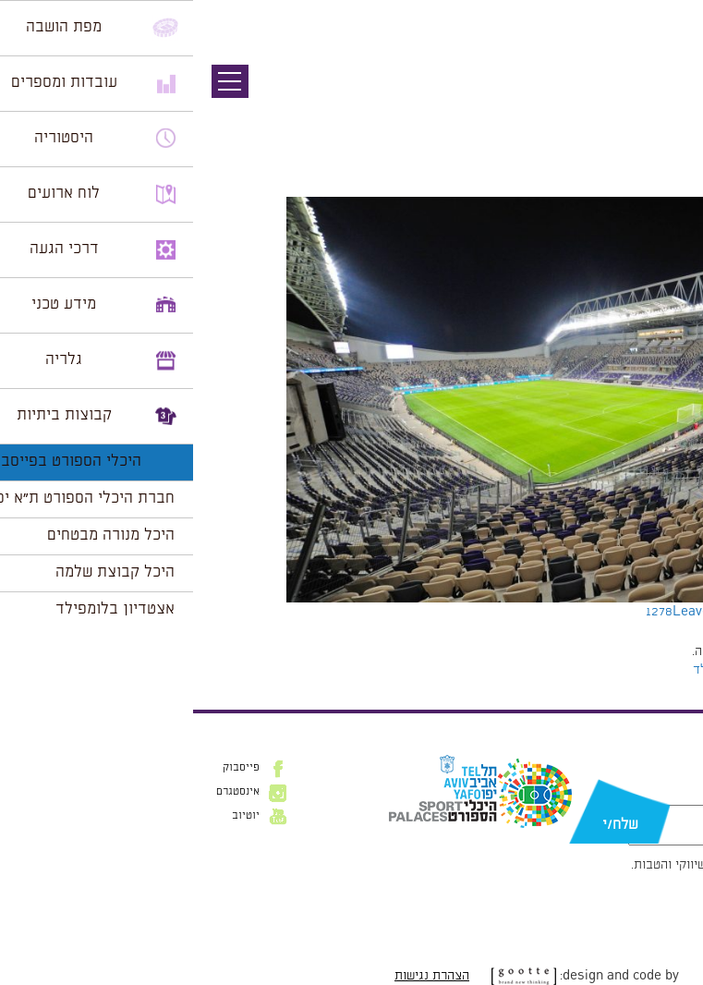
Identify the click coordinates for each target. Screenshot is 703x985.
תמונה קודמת (668, 97)
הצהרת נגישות (238, 975)
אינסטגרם (45, 791)
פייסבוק (48, 767)
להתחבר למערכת (642, 651)
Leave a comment (533, 611)
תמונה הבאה (670, 115)
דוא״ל (667, 795)
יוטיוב (53, 815)
